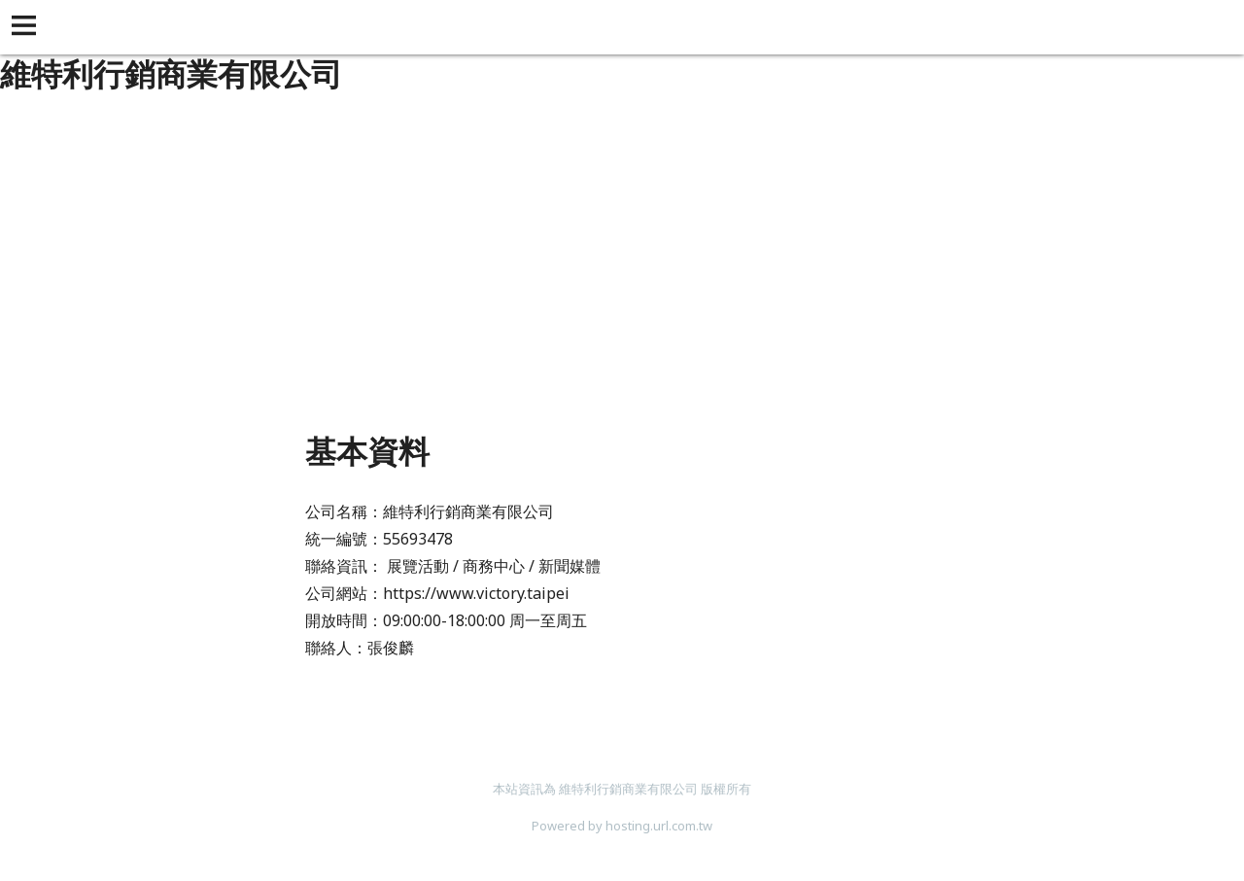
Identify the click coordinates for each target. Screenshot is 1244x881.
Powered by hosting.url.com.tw (622, 825)
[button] (27, 27)
